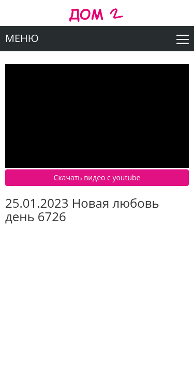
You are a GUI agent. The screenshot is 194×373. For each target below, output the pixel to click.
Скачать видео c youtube (97, 177)
